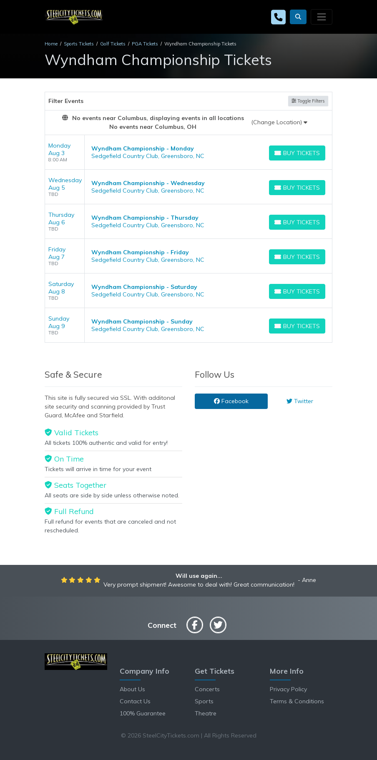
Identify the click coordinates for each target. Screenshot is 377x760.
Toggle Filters (308, 101)
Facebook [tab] (231, 401)
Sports (204, 701)
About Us (132, 689)
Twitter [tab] (300, 401)
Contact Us (135, 701)
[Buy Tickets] (297, 153)
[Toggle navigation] (321, 16)
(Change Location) (279, 122)
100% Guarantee (143, 713)
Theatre (205, 713)
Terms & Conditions (297, 701)
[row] (188, 152)
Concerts (207, 689)
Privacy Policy (288, 689)
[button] (298, 17)
